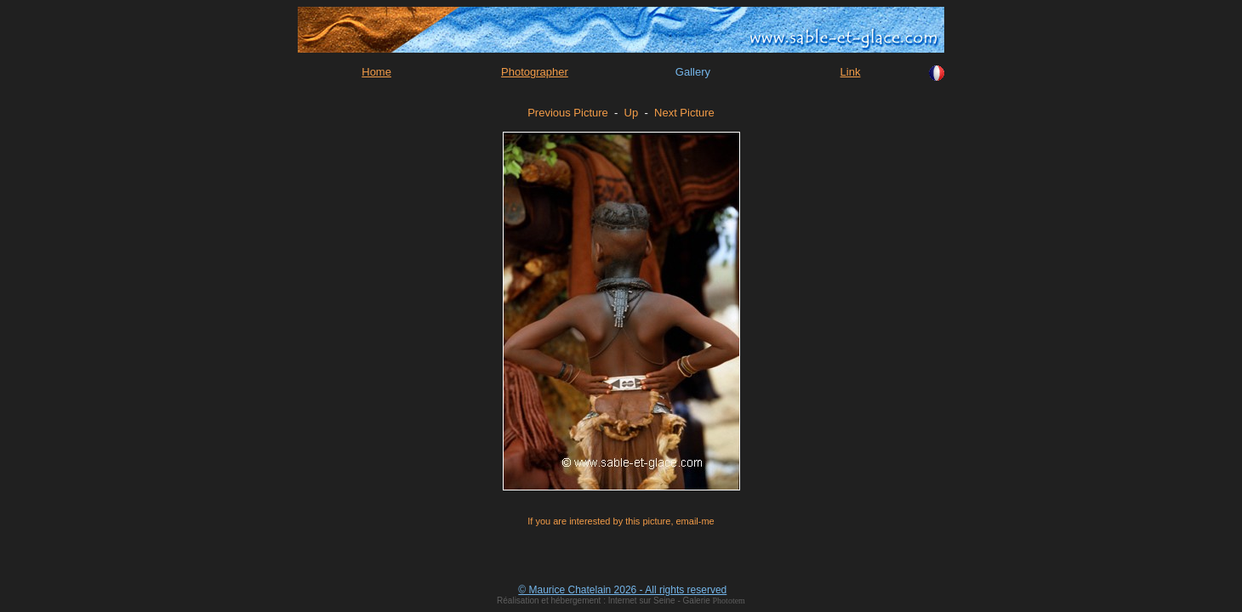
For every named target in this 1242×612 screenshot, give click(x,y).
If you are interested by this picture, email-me (620, 521)
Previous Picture (567, 112)
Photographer (534, 71)
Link (850, 71)
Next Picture (684, 112)
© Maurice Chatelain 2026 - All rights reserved (622, 590)
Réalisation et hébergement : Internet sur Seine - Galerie (604, 600)
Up (631, 112)
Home (376, 71)
